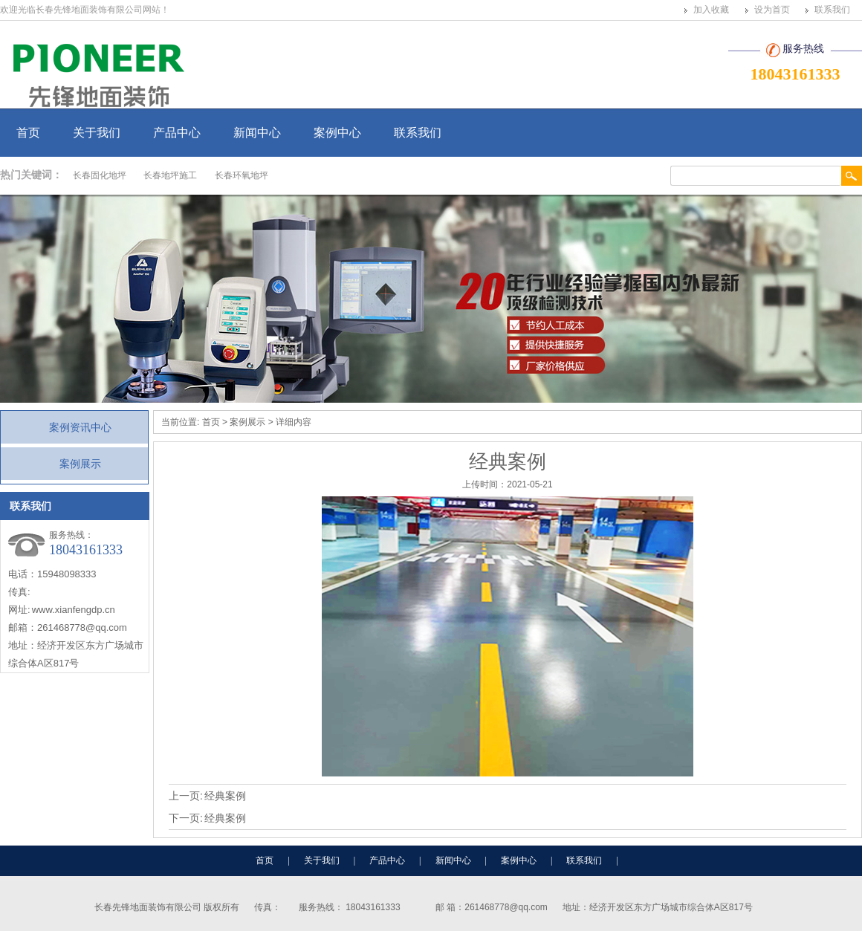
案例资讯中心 (80, 427)
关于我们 (96, 132)
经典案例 (225, 796)
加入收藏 (711, 9)
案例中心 (337, 132)
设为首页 (772, 9)
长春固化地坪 (99, 175)
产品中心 (177, 132)
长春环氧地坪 (241, 175)
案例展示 (80, 464)
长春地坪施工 (170, 175)
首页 (28, 132)
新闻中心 (257, 132)
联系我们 (832, 9)
